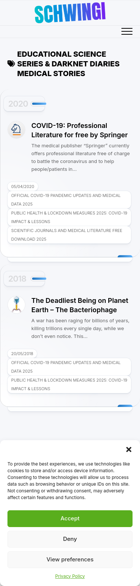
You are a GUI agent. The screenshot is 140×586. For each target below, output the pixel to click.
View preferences (69, 559)
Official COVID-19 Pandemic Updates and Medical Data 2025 (66, 200)
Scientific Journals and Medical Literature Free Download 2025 (66, 235)
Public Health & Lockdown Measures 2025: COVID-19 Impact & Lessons (69, 217)
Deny (70, 538)
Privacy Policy (70, 576)
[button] (129, 449)
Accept (70, 518)
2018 (17, 278)
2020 (18, 104)
